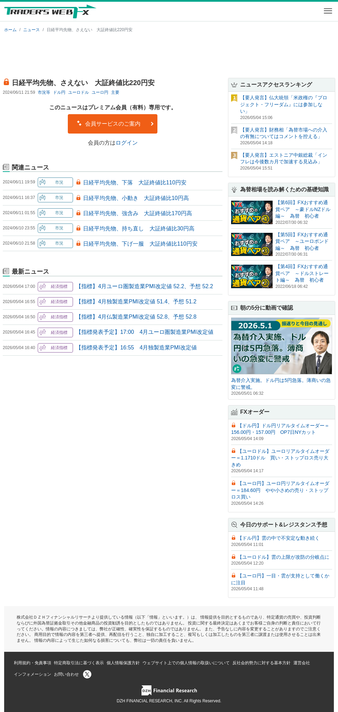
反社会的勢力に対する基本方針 (261, 662)
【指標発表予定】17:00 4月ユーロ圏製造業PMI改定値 (144, 332)
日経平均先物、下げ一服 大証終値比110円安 (140, 244)
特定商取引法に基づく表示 (79, 662)
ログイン (127, 143)
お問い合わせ (66, 674)
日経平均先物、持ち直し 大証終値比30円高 (138, 228)
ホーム (10, 29)
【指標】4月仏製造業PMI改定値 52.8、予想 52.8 (136, 317)
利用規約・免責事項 (32, 662)
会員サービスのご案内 (115, 123)
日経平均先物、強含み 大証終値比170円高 (137, 213)
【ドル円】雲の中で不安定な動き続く (278, 538)
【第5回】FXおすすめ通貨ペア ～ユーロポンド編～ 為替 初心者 (302, 241)
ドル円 (59, 92)
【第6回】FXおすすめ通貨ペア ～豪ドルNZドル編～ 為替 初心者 (302, 209)
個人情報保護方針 (123, 662)
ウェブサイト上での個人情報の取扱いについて (186, 662)
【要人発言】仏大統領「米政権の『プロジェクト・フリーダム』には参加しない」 (283, 104)
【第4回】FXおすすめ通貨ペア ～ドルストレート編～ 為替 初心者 (302, 273)
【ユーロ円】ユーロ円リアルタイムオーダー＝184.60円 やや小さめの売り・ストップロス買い (280, 490)
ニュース (31, 29)
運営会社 (301, 662)
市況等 (44, 92)
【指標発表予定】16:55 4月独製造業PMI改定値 (136, 347)
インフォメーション (32, 674)
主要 (115, 92)
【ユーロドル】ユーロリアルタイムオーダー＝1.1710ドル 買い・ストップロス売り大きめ (280, 457)
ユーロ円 (100, 92)
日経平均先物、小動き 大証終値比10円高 (136, 198)
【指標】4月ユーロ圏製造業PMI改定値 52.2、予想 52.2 (144, 286)
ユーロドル (78, 92)
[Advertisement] (169, 54)
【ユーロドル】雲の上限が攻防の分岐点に (283, 557)
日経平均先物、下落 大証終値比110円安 (134, 182)
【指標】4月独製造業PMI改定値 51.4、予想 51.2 (136, 301)
